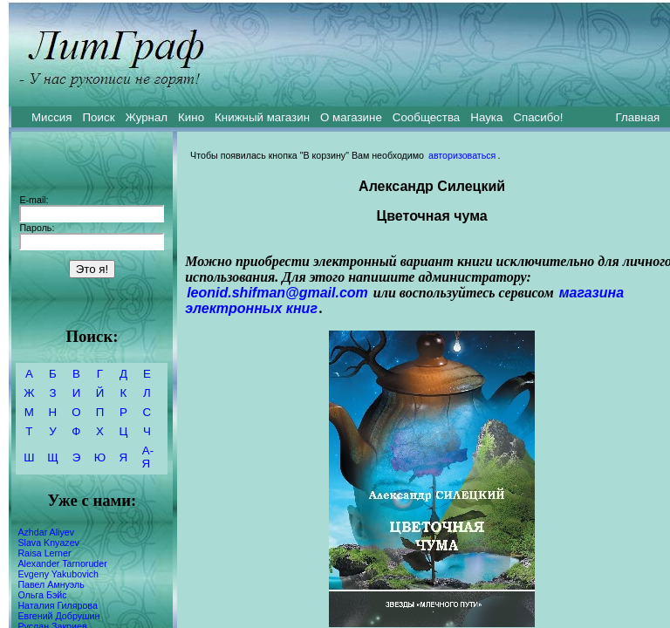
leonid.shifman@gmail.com (277, 292)
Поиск (99, 117)
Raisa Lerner (44, 553)
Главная (638, 117)
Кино (191, 117)
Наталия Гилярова (57, 605)
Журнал (146, 117)
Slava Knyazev (48, 542)
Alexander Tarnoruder (61, 563)
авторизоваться (462, 155)
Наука (486, 117)
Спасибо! (538, 117)
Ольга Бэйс (41, 595)
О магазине (351, 117)
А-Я (148, 457)
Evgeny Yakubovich (58, 574)
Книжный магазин (262, 117)
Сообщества (426, 117)
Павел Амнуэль (50, 584)
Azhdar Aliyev (45, 532)
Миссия (51, 117)
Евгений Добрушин (58, 616)
